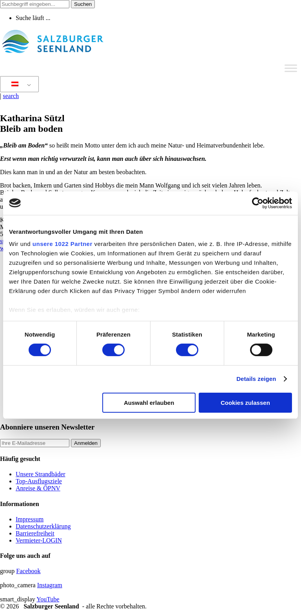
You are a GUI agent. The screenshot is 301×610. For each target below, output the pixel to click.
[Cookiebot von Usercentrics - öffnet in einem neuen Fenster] (257, 203)
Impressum (30, 519)
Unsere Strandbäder (40, 474)
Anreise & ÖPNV (38, 488)
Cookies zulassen (245, 402)
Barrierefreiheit (35, 533)
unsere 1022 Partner (62, 243)
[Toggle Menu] (291, 68)
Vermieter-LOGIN (39, 540)
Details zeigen (256, 378)
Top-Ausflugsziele (39, 481)
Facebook (28, 571)
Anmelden (86, 443)
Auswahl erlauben (149, 402)
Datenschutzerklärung (43, 526)
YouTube (47, 599)
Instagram (49, 585)
